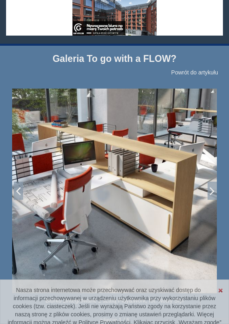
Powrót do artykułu (194, 72)
